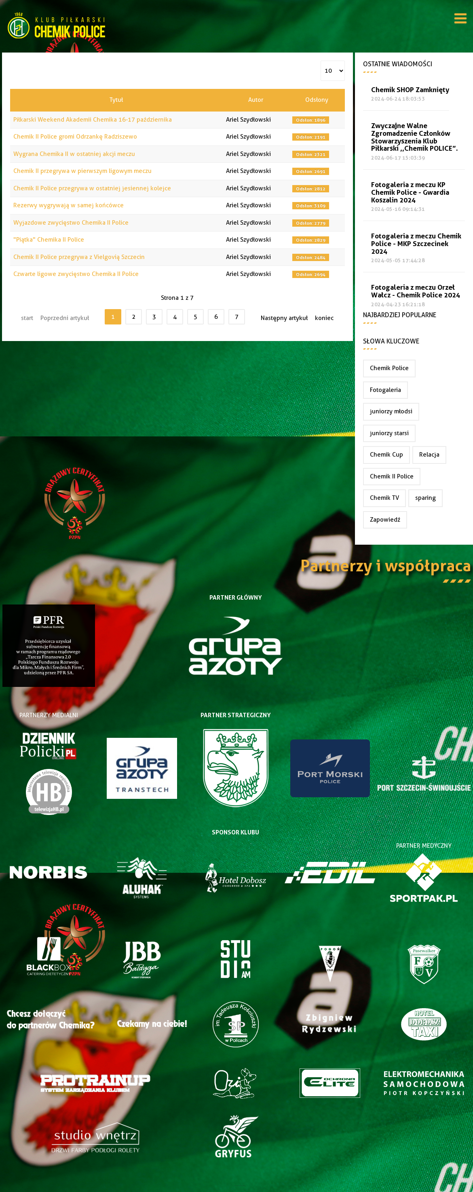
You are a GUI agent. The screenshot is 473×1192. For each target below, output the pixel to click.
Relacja (429, 454)
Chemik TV (384, 497)
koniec (324, 318)
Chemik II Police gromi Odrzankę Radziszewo (75, 136)
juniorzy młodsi (391, 411)
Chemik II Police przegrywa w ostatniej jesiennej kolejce (92, 188)
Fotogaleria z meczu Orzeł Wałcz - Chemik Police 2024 (415, 291)
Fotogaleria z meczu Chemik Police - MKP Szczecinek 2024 (416, 243)
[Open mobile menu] (460, 20)
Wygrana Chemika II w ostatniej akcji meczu (74, 154)
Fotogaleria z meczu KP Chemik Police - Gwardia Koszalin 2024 (410, 192)
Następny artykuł (284, 318)
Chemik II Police (392, 476)
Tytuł (116, 99)
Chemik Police (389, 368)
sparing (425, 497)
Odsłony (316, 99)
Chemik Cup (386, 454)
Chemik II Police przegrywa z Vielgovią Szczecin (79, 257)
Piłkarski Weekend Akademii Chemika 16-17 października (92, 119)
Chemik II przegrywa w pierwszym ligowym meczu (82, 171)
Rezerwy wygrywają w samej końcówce (68, 205)
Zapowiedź (385, 519)
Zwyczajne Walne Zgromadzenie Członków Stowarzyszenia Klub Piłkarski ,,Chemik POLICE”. (414, 137)
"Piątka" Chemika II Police (48, 239)
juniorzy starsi (389, 433)
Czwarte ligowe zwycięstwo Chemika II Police (76, 274)
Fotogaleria (385, 390)
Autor (255, 99)
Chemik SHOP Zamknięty (410, 90)
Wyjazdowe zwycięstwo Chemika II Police (71, 222)
